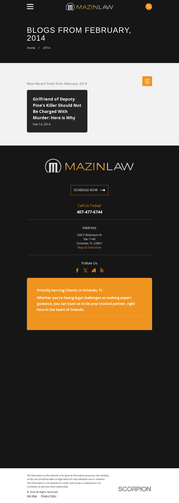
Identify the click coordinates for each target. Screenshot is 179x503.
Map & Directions (89, 247)
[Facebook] (77, 270)
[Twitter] (85, 270)
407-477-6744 (89, 212)
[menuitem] (32, 496)
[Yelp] (102, 270)
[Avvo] (94, 270)
